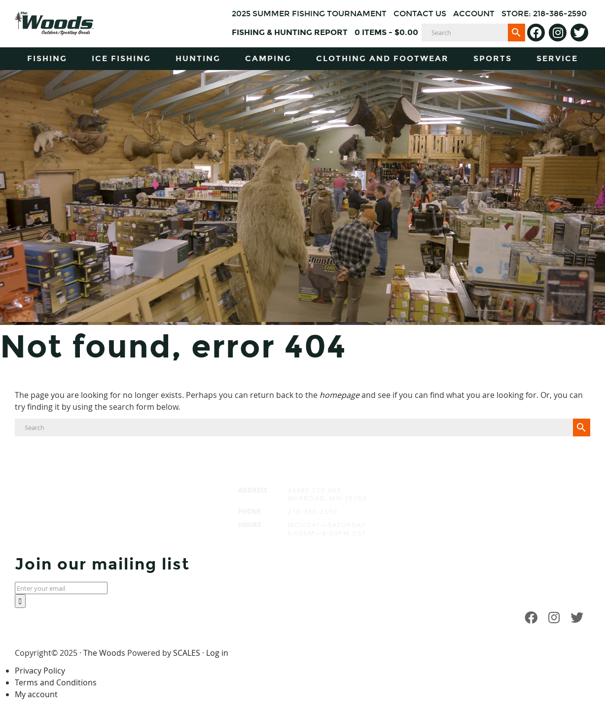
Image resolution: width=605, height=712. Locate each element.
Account (474, 13)
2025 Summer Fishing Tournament (309, 13)
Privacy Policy (40, 670)
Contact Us (419, 13)
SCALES (186, 652)
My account (36, 694)
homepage (339, 395)
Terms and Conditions (56, 682)
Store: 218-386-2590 (544, 13)
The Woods (104, 652)
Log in (217, 652)
